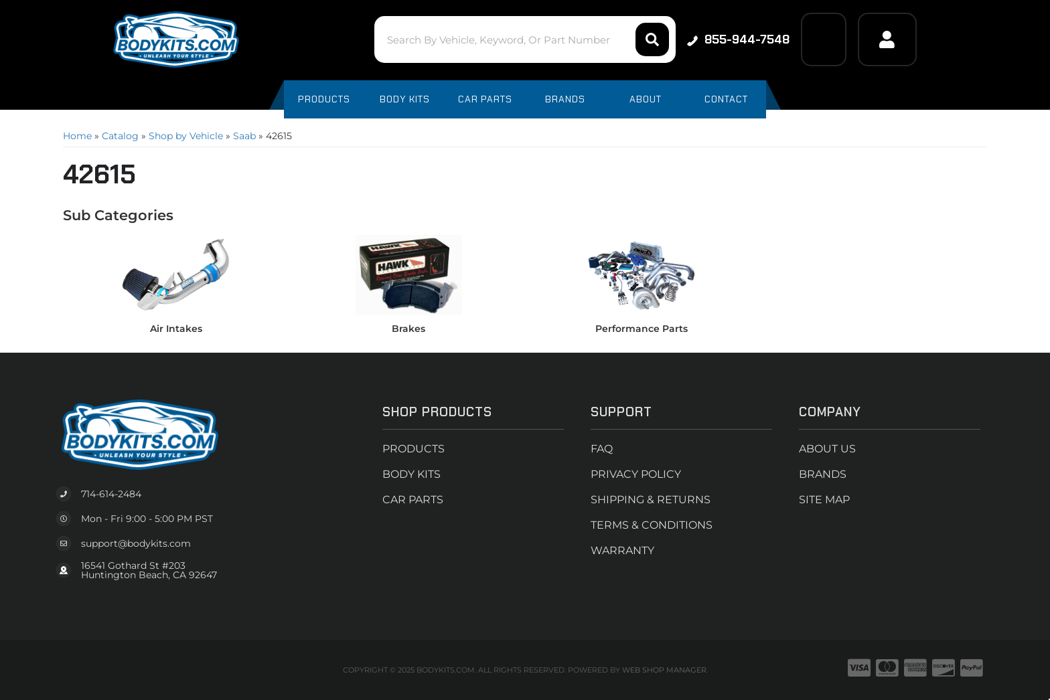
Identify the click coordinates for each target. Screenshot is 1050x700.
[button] (524, 39)
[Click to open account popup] (887, 39)
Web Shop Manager (664, 670)
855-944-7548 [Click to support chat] (738, 39)
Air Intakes (176, 329)
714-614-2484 (111, 494)
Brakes (408, 329)
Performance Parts (641, 329)
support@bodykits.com (136, 543)
